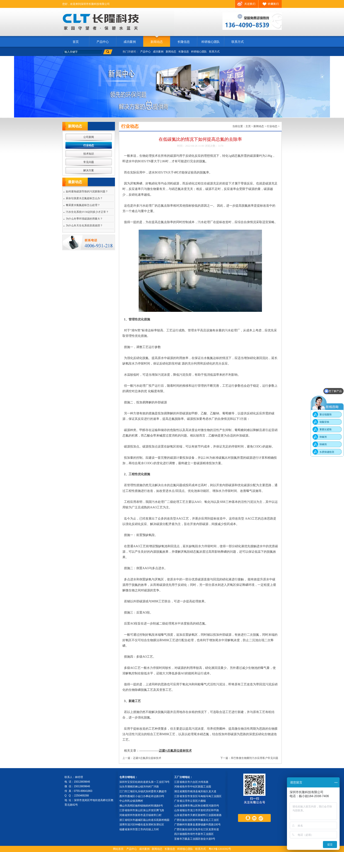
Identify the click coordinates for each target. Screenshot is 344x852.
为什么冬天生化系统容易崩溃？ (84, 225)
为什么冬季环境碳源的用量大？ (84, 218)
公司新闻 (88, 137)
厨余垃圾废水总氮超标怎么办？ (84, 198)
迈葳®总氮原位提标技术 (175, 750)
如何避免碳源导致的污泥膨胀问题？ (87, 191)
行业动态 (88, 145)
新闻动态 (156, 41)
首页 (76, 41)
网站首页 (118, 848)
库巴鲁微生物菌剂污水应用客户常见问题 (254, 758)
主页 (248, 126)
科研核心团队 (210, 41)
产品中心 (103, 41)
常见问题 (88, 162)
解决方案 (88, 170)
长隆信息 (183, 41)
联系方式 (237, 41)
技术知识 (88, 153)
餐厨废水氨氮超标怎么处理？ (83, 205)
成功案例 (130, 41)
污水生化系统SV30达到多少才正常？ (87, 211)
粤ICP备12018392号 (220, 848)
